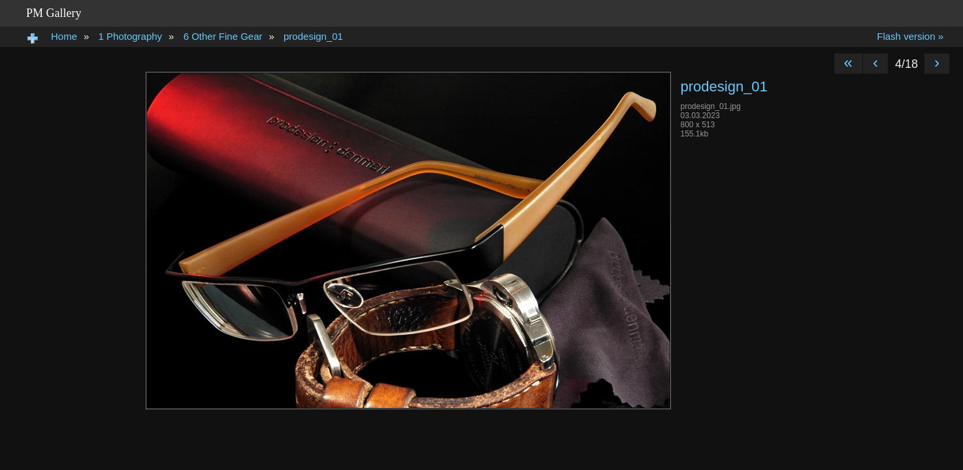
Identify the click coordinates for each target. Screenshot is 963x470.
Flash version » (910, 36)
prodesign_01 (313, 36)
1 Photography (131, 36)
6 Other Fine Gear (223, 36)
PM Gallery (54, 13)
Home (64, 36)
